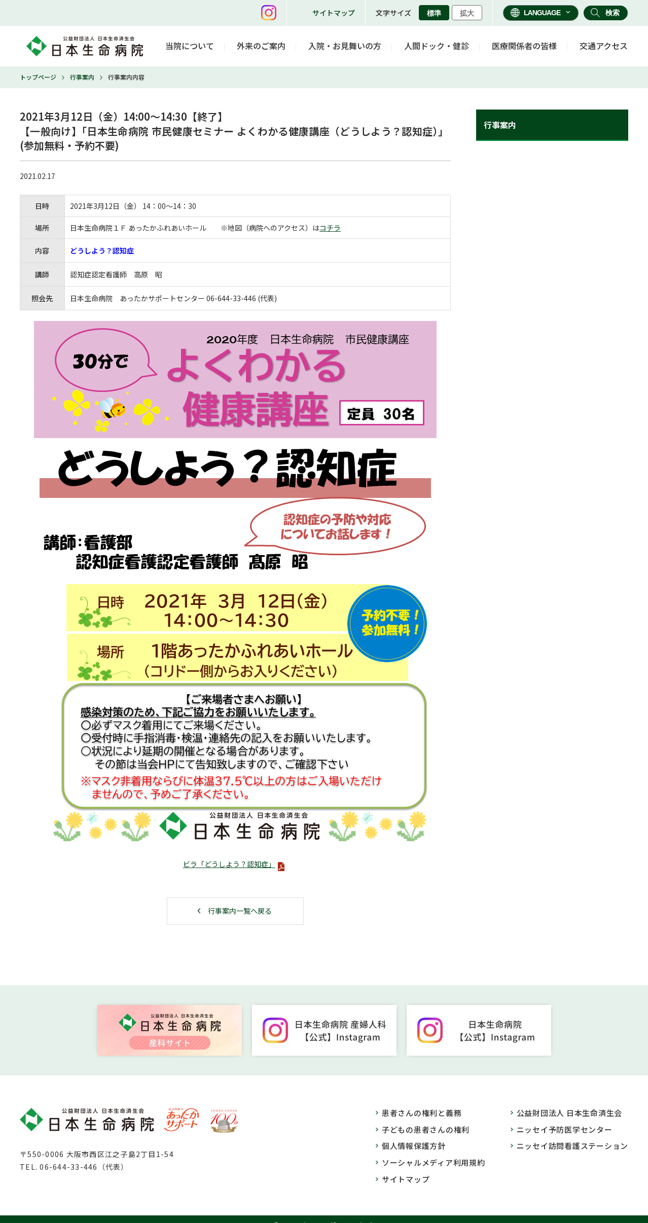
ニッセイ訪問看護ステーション (573, 1145)
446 (250, 298)
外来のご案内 (261, 46)
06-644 (218, 298)
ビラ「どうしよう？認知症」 (229, 864)
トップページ (38, 77)
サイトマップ (333, 13)
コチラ (330, 228)
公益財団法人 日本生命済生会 (570, 1112)
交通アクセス (604, 46)
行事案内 (82, 77)
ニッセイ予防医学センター (565, 1129)
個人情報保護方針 (414, 1145)
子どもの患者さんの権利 (426, 1129)
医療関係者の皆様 (524, 46)
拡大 (467, 13)
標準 (434, 13)
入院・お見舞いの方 (344, 46)
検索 (612, 13)
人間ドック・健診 (436, 46)
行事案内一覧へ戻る (240, 911)
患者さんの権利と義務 (422, 1112)
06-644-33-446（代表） (84, 1167)
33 (237, 298)
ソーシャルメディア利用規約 (433, 1162)
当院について (189, 46)
